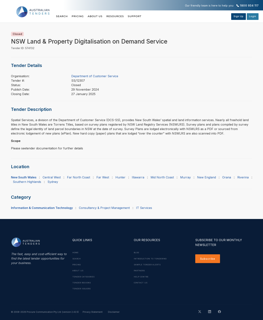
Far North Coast (78, 177)
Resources (126, 16)
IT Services (144, 208)
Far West (102, 177)
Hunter (120, 177)
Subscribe (208, 259)
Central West (52, 177)
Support (149, 16)
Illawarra (138, 177)
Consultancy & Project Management (104, 208)
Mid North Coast (162, 177)
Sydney (52, 182)
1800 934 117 (249, 5)
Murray (185, 177)
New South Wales (23, 177)
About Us (102, 16)
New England (206, 177)
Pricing (81, 16)
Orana (226, 177)
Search (62, 16)
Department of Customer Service (94, 76)
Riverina (243, 177)
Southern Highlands (27, 182)
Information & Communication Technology (42, 208)
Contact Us (141, 282)
